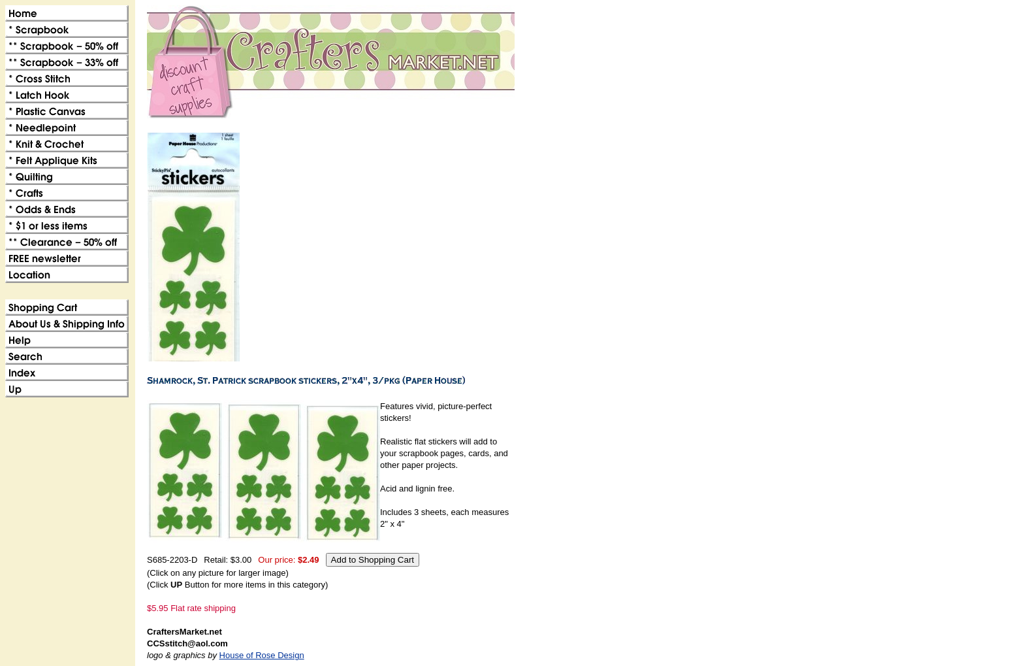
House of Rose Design (261, 655)
